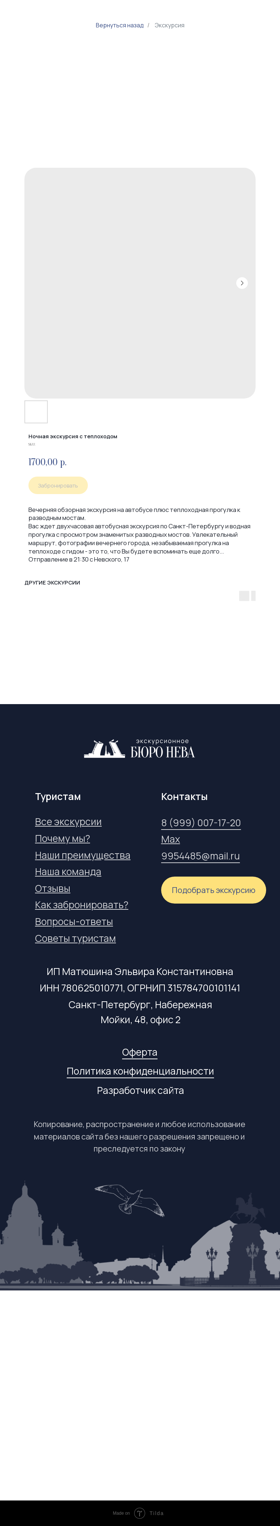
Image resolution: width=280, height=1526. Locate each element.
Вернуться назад (120, 25)
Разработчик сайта (140, 1090)
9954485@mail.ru (200, 855)
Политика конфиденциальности (140, 1070)
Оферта (140, 1052)
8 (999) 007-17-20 (201, 822)
